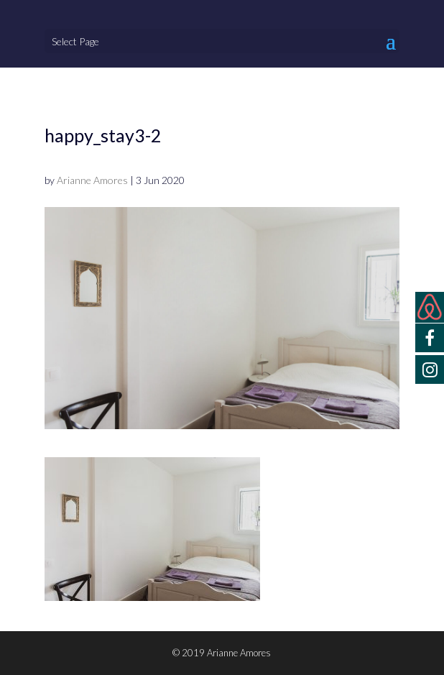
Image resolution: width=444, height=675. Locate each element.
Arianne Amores (92, 180)
